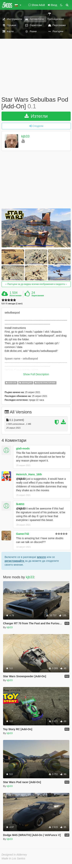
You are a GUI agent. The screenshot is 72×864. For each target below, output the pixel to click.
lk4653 (20, 504)
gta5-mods (23, 448)
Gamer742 (22, 533)
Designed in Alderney (14, 854)
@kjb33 (20, 478)
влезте (41, 557)
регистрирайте (15, 560)
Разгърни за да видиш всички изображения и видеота (36, 284)
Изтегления (15, 295)
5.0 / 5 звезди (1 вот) (12, 304)
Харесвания (37, 295)
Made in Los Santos (13, 858)
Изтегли (36, 116)
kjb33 (25, 136)
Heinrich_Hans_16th (29, 474)
